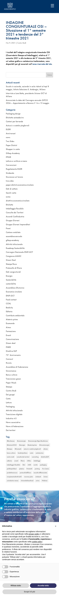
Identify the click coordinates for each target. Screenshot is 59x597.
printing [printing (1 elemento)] (37, 469)
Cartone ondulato (13, 232)
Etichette (9, 204)
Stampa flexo (11, 264)
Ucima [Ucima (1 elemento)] (45, 477)
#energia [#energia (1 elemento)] (22, 445)
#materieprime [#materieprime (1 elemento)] (32, 445)
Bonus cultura (11, 374)
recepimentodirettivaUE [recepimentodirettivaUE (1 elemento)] (14, 477)
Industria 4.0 (11, 418)
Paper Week (11, 382)
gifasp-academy (12, 240)
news (8, 137)
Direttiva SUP (11, 351)
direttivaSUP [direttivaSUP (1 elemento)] (45, 457)
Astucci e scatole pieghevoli (17, 125)
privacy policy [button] (34, 534)
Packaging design (13, 113)
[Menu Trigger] (52, 5)
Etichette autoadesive (15, 117)
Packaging (10, 406)
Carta (8, 398)
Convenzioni (11, 165)
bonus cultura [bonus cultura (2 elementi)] (11, 453)
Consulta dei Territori (14, 212)
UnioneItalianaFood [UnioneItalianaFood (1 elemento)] (27, 481)
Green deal (10, 343)
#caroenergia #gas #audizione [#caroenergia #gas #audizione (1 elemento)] (38, 441)
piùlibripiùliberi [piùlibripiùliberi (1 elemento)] (12, 469)
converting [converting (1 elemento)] (35, 457)
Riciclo (9, 363)
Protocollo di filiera (14, 268)
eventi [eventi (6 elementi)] (16, 461)
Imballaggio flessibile (15, 208)
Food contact (11, 299)
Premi (8, 228)
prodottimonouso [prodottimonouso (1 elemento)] (12, 473)
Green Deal (11, 260)
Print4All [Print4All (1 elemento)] (29, 469)
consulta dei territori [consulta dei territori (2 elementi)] (23, 457)
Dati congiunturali (13, 271)
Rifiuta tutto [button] (16, 585)
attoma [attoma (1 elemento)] (45, 449)
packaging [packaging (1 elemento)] (43, 465)
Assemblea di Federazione (17, 367)
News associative (13, 422)
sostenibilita (11, 283)
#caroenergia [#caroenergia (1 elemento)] (21, 441)
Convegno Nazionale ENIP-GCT (19, 252)
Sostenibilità (11, 279)
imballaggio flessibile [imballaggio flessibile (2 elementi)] (13, 465)
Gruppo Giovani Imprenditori (18, 224)
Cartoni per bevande (14, 121)
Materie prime (12, 319)
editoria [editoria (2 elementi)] (9, 461)
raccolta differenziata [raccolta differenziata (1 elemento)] (40, 473)
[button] (56, 526)
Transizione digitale (14, 414)
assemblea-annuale (14, 236)
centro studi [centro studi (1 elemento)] (10, 457)
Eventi (8, 335)
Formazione (11, 331)
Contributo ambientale (15, 315)
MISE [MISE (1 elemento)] (29, 465)
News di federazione (14, 426)
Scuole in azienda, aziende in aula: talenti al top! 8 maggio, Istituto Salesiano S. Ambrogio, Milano (27, 88)
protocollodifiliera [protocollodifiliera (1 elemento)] (25, 473)
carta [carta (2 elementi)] (31, 453)
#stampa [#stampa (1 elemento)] (9, 449)
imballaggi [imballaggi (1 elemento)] (37, 461)
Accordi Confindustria (15, 216)
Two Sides (10, 141)
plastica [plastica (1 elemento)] (21, 469)
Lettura (9, 402)
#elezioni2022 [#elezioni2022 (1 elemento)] (12, 445)
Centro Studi (21, 43)
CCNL (8, 303)
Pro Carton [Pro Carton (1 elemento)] (45, 469)
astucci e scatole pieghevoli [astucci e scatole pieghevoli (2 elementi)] (32, 449)
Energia (9, 276)
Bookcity (9, 307)
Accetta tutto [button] (43, 585)
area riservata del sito (42, 64)
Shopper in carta (13, 149)
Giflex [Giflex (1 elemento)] (29, 461)
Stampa (9, 386)
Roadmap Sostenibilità (15, 248)
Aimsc (8, 327)
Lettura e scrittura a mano (16, 161)
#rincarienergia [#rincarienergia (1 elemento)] (44, 445)
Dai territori (10, 430)
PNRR (8, 347)
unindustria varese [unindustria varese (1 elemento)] (12, 481)
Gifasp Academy (13, 153)
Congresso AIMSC (13, 256)
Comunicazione (12, 339)
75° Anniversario (13, 355)
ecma (8, 196)
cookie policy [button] (37, 542)
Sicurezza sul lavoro (14, 177)
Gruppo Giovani (12, 220)
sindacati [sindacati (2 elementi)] (38, 477)
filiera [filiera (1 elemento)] (22, 461)
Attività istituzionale (14, 244)
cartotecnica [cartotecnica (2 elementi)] (39, 453)
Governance (11, 370)
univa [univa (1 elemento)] (37, 481)
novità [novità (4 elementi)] (35, 465)
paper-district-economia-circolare (20, 185)
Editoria (9, 311)
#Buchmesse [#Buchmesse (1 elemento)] (11, 441)
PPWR (8, 157)
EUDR (8, 129)
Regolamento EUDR (14, 169)
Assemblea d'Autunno (15, 287)
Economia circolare (14, 291)
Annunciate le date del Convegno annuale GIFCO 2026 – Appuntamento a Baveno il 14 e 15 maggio (27, 101)
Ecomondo (10, 323)
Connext (9, 359)
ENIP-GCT (10, 295)
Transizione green (13, 378)
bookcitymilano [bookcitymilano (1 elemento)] (22, 453)
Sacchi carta (11, 192)
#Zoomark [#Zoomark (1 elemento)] (18, 449)
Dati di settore (12, 188)
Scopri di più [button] (29, 592)
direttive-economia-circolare (17, 200)
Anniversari (11, 133)
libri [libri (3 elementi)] (24, 465)
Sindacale (10, 173)
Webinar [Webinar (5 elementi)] (44, 481)
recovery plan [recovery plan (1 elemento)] (28, 477)
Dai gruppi (10, 394)
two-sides (10, 180)
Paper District (11, 145)
